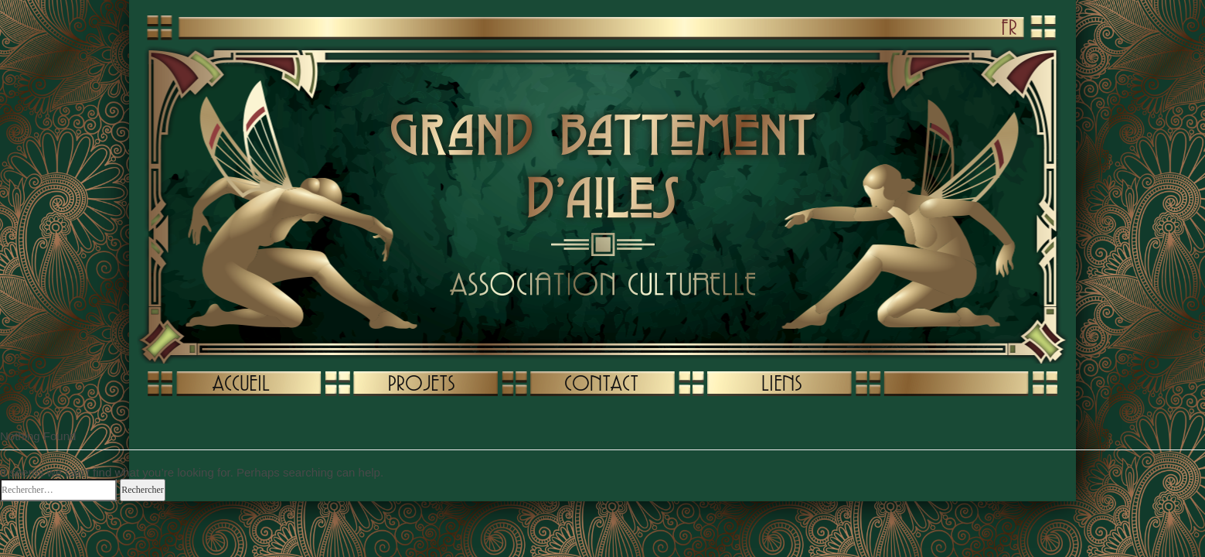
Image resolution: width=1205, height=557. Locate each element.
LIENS (781, 383)
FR (1009, 27)
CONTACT (601, 383)
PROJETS (421, 383)
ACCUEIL (241, 383)
